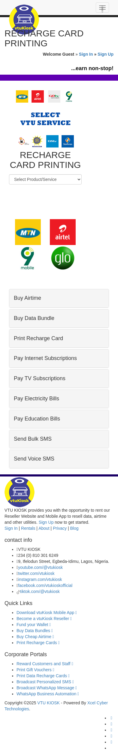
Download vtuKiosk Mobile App (47, 612)
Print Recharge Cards (38, 642)
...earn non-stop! (92, 68)
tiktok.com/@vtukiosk (40, 591)
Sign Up (105, 54)
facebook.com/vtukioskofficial (45, 585)
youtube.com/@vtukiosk (40, 567)
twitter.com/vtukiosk (36, 573)
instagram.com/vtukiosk (40, 579)
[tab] (59, 298)
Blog (74, 528)
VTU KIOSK (48, 702)
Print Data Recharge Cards (43, 675)
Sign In (86, 54)
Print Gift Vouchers (35, 669)
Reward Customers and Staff (45, 663)
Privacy (60, 528)
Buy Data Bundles (35, 630)
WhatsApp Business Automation (48, 693)
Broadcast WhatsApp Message (47, 687)
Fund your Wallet (34, 624)
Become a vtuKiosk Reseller (44, 618)
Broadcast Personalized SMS (45, 681)
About (44, 528)
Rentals (28, 528)
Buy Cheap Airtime (35, 636)
